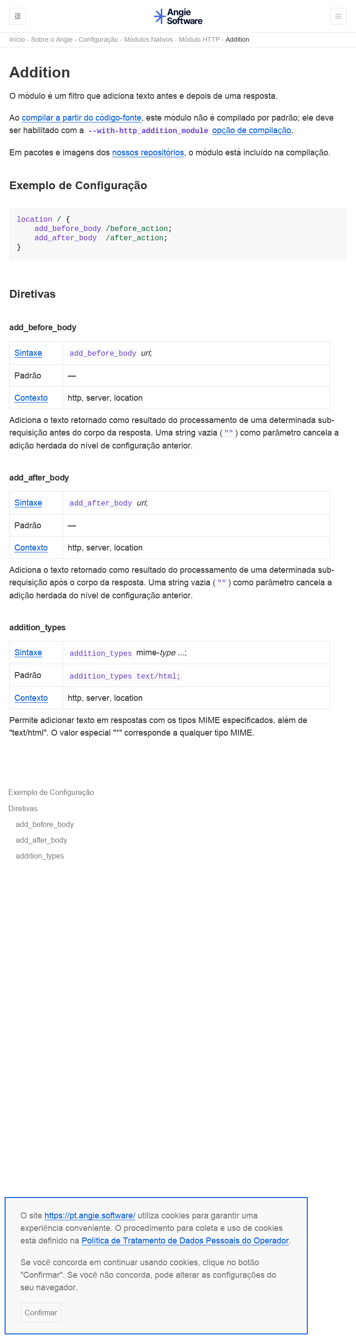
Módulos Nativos (148, 39)
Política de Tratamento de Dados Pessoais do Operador (185, 1240)
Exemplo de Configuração (51, 792)
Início (17, 39)
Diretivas (23, 808)
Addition (237, 39)
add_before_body (45, 824)
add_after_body (41, 840)
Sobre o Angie (52, 39)
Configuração (98, 39)
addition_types (40, 856)
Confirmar (41, 1312)
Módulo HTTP (199, 39)
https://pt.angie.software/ (89, 1215)
